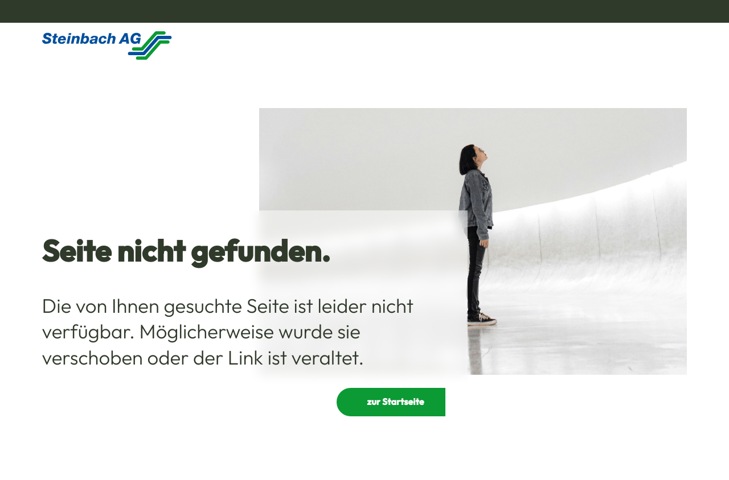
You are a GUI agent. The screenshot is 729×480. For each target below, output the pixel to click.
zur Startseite (395, 402)
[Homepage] (107, 45)
